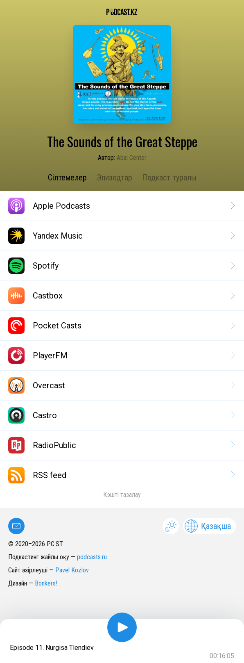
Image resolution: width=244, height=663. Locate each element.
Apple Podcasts (121, 206)
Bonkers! (46, 583)
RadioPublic (121, 445)
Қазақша (208, 526)
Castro (121, 415)
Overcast (121, 385)
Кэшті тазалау (122, 495)
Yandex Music (121, 236)
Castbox (121, 295)
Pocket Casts (121, 325)
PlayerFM (121, 355)
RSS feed (121, 475)
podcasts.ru (92, 557)
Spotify (121, 266)
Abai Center (132, 158)
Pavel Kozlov (72, 570)
